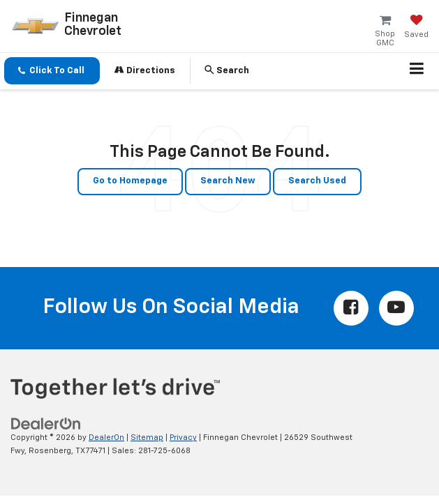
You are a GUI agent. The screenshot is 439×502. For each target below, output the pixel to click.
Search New (227, 180)
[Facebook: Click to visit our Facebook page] (351, 308)
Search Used (317, 180)
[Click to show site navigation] (417, 71)
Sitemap (147, 437)
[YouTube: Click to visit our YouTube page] (396, 308)
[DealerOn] (46, 424)
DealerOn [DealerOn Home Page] (106, 437)
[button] (52, 70)
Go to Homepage (130, 180)
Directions (144, 70)
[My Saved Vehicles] (416, 27)
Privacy (183, 437)
